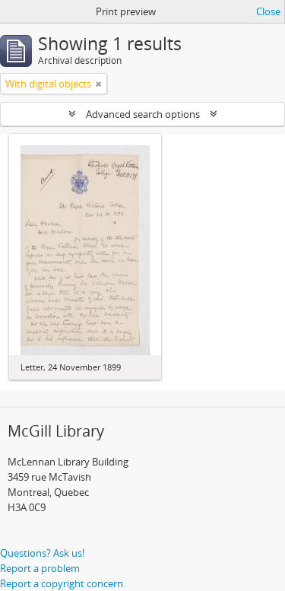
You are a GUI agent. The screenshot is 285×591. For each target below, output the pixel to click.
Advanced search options (143, 114)
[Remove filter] (99, 83)
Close (268, 11)
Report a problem (40, 568)
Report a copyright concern (61, 583)
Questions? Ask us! (42, 553)
